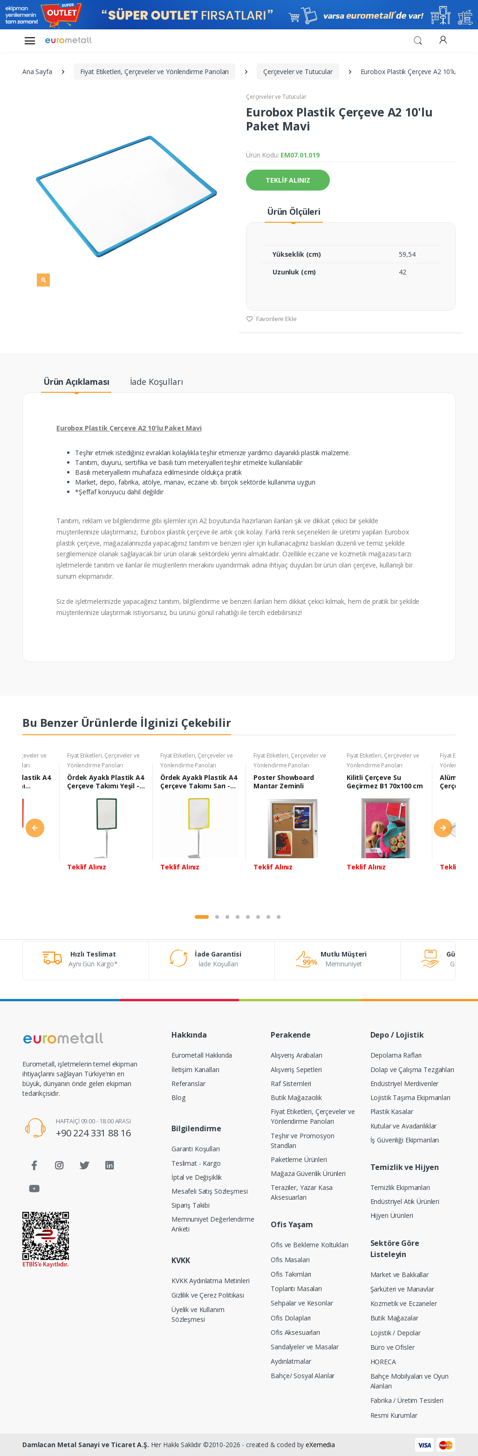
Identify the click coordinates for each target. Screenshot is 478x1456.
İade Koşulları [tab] (156, 381)
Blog (178, 1097)
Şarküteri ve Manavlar (402, 1289)
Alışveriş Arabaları (296, 1055)
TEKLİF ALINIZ (288, 180)
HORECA (383, 1361)
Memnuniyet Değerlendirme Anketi (212, 1224)
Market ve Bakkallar (399, 1274)
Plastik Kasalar (391, 1111)
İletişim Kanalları (195, 1069)
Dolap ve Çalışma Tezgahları (412, 1069)
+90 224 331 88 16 (93, 1133)
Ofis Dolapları (291, 1317)
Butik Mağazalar (394, 1317)
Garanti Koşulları (195, 1148)
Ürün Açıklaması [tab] (76, 381)
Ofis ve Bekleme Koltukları (309, 1244)
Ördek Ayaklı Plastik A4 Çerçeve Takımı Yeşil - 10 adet (105, 781)
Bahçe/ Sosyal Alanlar (303, 1375)
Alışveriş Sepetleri (296, 1069)
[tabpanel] (106, 829)
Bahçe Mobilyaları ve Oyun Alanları (409, 1381)
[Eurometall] (68, 40)
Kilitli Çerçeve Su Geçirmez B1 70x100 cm (385, 781)
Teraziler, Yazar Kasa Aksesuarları (302, 1192)
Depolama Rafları (396, 1055)
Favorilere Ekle (271, 318)
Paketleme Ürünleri (299, 1159)
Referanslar (188, 1083)
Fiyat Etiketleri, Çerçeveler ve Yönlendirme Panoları (313, 1116)
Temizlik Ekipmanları (400, 1187)
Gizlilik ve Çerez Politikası (207, 1295)
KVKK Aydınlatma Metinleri (210, 1280)
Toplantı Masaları (296, 1288)
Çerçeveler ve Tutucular (276, 97)
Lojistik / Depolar (395, 1332)
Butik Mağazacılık (296, 1097)
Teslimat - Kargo (196, 1163)
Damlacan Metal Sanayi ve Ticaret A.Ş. (85, 1444)
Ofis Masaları (290, 1259)
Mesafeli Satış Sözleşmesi (209, 1191)
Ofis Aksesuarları (295, 1332)
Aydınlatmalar (291, 1361)
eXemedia (320, 1444)
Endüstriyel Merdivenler (404, 1083)
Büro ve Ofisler (392, 1347)
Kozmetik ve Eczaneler (403, 1303)
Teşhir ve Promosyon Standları (302, 1140)
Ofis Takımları (291, 1274)
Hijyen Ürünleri (391, 1215)
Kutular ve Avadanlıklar (403, 1125)
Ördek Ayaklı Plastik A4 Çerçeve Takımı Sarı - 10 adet (198, 781)
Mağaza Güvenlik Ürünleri (308, 1173)
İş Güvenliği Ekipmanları (404, 1139)
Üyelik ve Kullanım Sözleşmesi (197, 1314)
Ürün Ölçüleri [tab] (294, 211)
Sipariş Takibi (190, 1205)
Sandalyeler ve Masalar (305, 1346)
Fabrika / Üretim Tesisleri (407, 1400)
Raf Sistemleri (291, 1083)
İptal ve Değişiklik (196, 1177)
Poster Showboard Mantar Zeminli (283, 781)
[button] (418, 40)
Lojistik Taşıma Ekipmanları (410, 1097)
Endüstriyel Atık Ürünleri (404, 1201)
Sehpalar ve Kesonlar (302, 1303)
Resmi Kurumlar (393, 1415)
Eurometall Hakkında (201, 1055)
